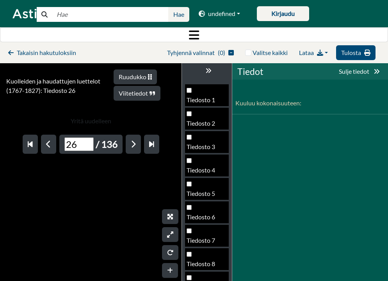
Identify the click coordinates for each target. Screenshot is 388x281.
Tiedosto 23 (203, 125)
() (200, 52)
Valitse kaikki (270, 52)
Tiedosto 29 (203, 266)
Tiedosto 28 (203, 242)
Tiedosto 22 (203, 102)
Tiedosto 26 (203, 195)
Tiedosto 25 (203, 172)
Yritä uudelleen (91, 120)
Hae (178, 14)
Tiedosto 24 (203, 149)
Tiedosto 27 (203, 219)
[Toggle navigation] (194, 34)
